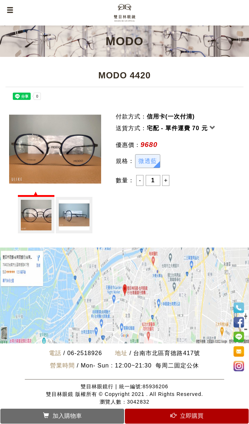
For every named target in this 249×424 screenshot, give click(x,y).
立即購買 (187, 416)
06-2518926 (84, 353)
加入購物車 (62, 416)
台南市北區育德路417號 (166, 353)
